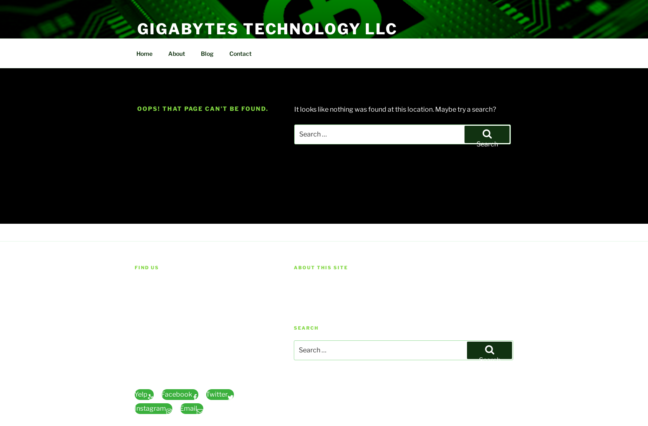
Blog (207, 53)
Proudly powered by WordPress (335, 397)
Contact (240, 53)
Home (144, 53)
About (176, 53)
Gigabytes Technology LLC (267, 29)
